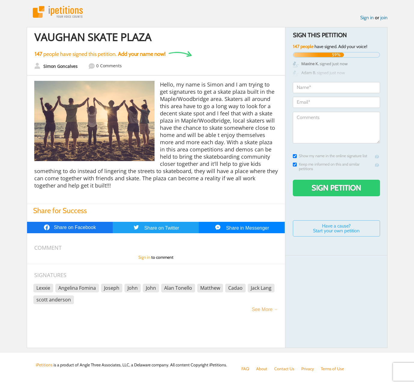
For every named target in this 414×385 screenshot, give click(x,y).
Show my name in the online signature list (330, 156)
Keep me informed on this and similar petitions (326, 166)
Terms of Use (332, 368)
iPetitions (58, 12)
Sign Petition (336, 187)
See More (262, 309)
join (384, 17)
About (261, 368)
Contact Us (284, 368)
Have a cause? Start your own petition (336, 228)
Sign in (367, 17)
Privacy (307, 368)
